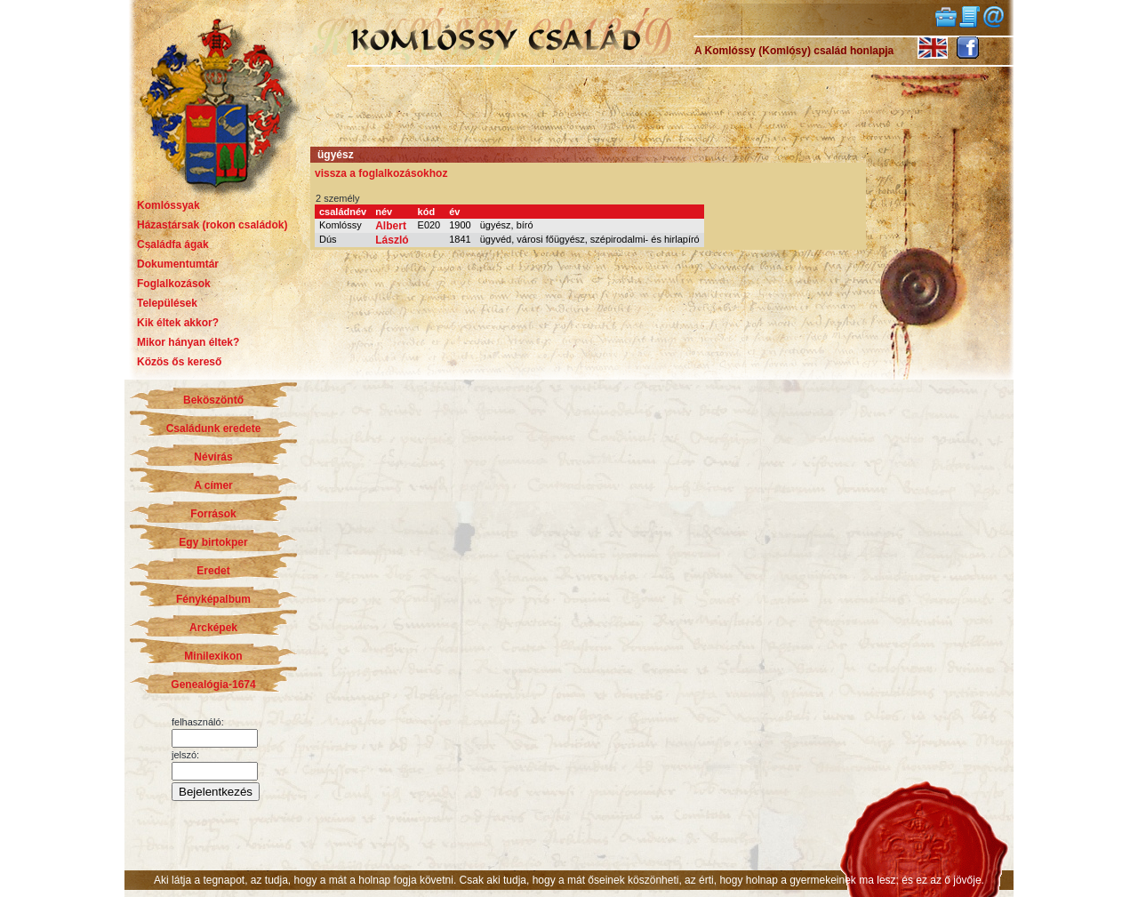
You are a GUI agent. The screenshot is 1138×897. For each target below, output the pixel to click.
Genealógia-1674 (213, 684)
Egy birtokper (213, 542)
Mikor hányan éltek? (188, 342)
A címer (213, 485)
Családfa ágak (173, 244)
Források (213, 514)
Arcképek (213, 627)
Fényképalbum (213, 599)
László (391, 240)
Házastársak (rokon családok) (212, 225)
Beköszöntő (213, 400)
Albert (390, 226)
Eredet (212, 571)
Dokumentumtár (178, 264)
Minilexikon (213, 656)
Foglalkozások (174, 283)
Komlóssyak (168, 205)
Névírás (213, 457)
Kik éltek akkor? (178, 322)
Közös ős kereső (179, 362)
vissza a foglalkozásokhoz (381, 173)
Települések (167, 303)
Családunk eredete (213, 428)
